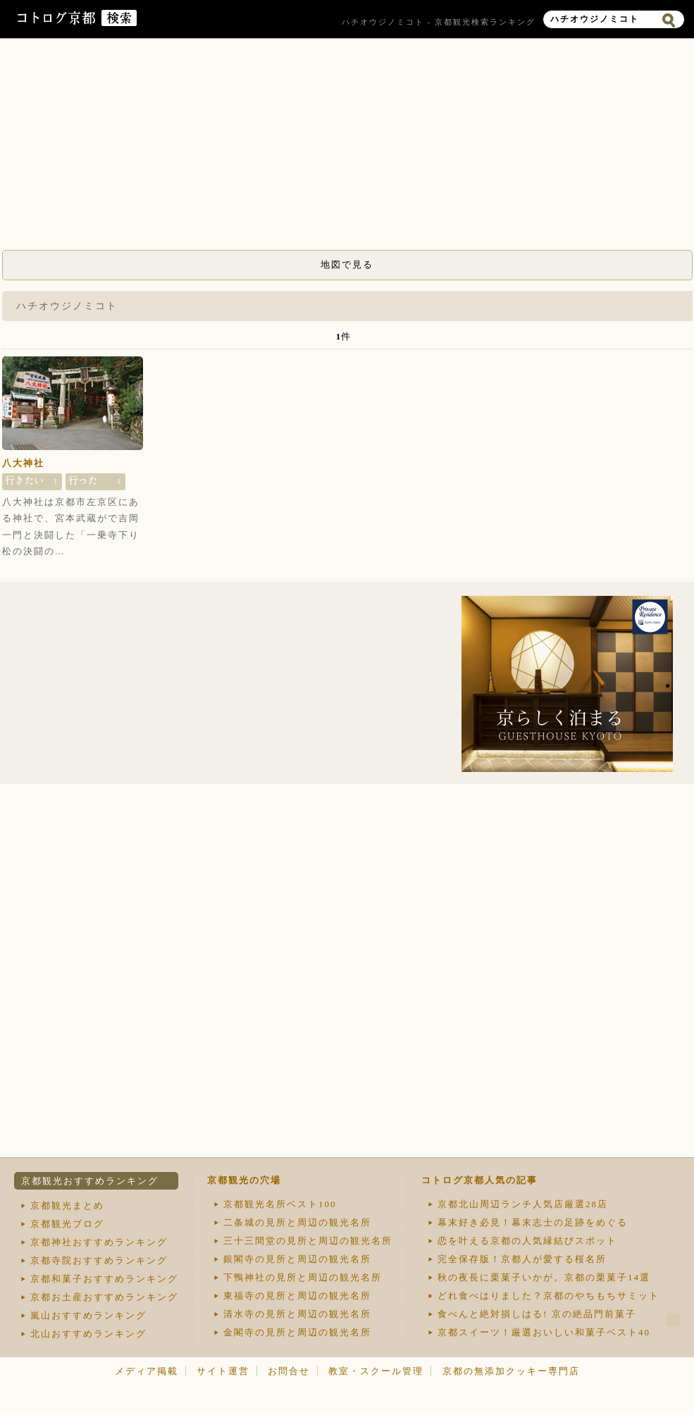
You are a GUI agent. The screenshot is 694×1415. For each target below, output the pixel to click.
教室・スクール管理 (375, 1371)
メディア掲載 (146, 1371)
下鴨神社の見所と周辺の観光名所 (302, 1277)
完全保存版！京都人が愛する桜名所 (522, 1259)
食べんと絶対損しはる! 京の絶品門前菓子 (537, 1314)
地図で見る (347, 264)
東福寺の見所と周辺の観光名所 (297, 1295)
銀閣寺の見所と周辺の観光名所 (297, 1259)
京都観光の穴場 (244, 1180)
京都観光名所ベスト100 (280, 1204)
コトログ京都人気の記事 (479, 1180)
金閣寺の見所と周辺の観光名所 (297, 1332)
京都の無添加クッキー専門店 (511, 1371)
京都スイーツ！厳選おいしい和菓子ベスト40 (544, 1332)
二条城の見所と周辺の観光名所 (297, 1222)
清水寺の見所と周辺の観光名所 (297, 1314)
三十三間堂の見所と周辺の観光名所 (307, 1240)
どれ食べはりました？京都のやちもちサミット (548, 1295)
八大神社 (23, 463)
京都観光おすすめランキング (90, 1181)
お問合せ (289, 1371)
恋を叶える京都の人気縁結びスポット (527, 1240)
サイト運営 (223, 1371)
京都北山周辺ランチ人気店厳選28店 (523, 1204)
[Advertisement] (347, 148)
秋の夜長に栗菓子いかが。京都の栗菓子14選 (544, 1277)
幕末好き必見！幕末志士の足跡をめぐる (533, 1222)
